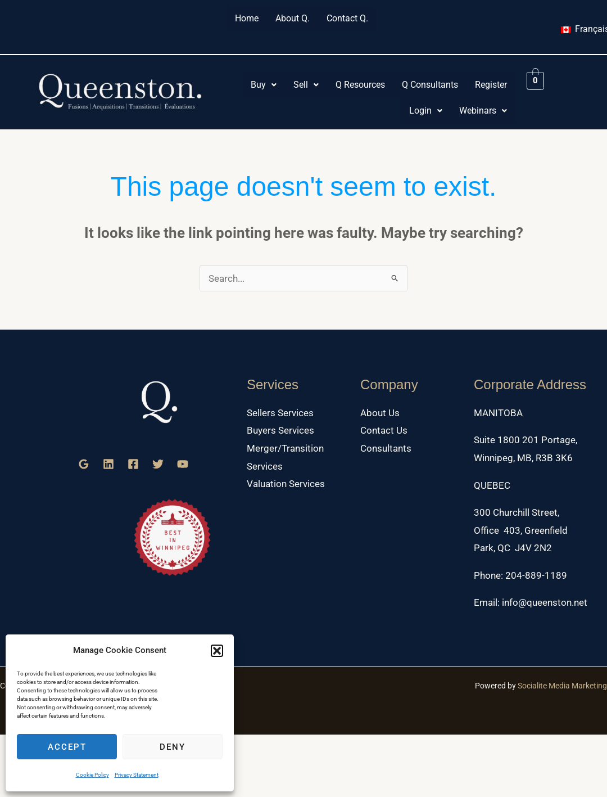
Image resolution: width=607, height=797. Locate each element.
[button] (217, 650)
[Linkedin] (108, 464)
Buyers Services (280, 430)
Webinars (483, 110)
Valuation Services (286, 483)
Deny (172, 747)
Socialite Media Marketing (562, 685)
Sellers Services (280, 412)
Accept (67, 747)
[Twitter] (158, 464)
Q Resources (360, 84)
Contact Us (383, 430)
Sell (306, 84)
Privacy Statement (136, 775)
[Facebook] (133, 464)
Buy (264, 84)
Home (247, 18)
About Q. (292, 18)
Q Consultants (430, 84)
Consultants (385, 448)
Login (425, 110)
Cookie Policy (92, 775)
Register (491, 84)
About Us (380, 412)
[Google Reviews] (83, 464)
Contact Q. (347, 18)
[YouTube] (182, 464)
